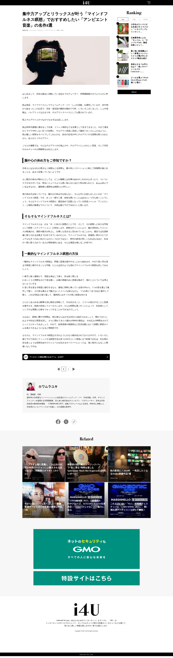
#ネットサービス (138, 482)
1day (122, 19)
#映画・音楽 (60, 30)
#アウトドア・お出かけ (87, 482)
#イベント (96, 518)
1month (145, 19)
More (134, 92)
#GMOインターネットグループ (83, 518)
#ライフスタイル (50, 30)
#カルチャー (41, 30)
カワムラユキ (32, 30)
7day (134, 19)
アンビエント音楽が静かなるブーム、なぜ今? (52, 358)
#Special (34, 482)
